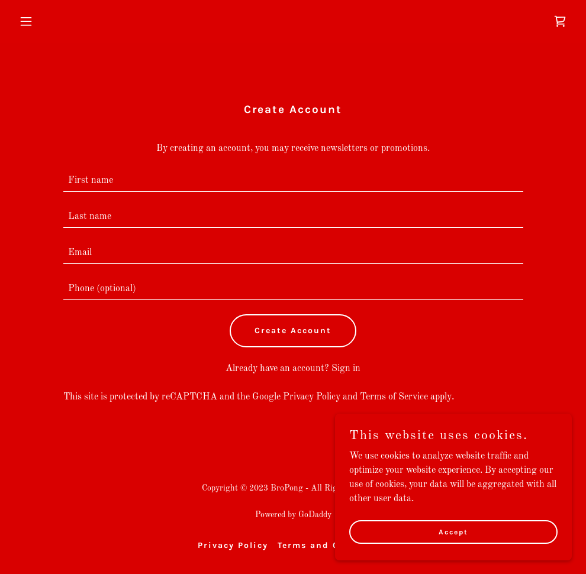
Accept (453, 531)
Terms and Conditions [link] (333, 545)
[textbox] (293, 181)
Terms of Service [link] (394, 397)
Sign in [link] (345, 368)
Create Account (293, 330)
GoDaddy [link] (314, 515)
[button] (56, 21)
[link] (560, 21)
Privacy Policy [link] (311, 397)
